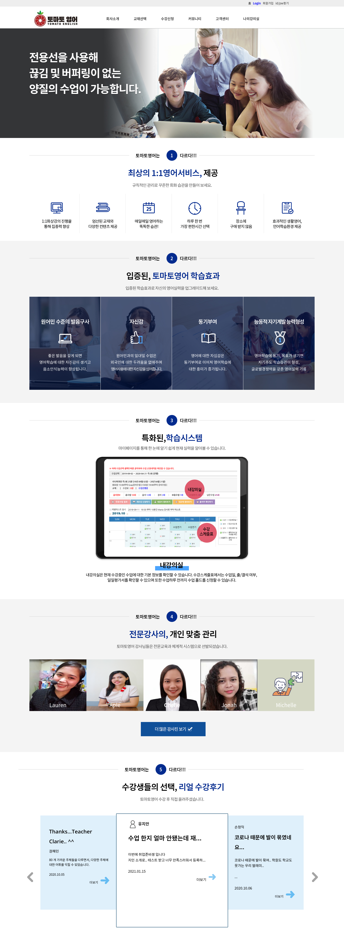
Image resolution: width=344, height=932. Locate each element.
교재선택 (140, 18)
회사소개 (112, 18)
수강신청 (167, 18)
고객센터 (222, 18)
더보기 (99, 880)
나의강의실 (251, 18)
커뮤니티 (194, 18)
